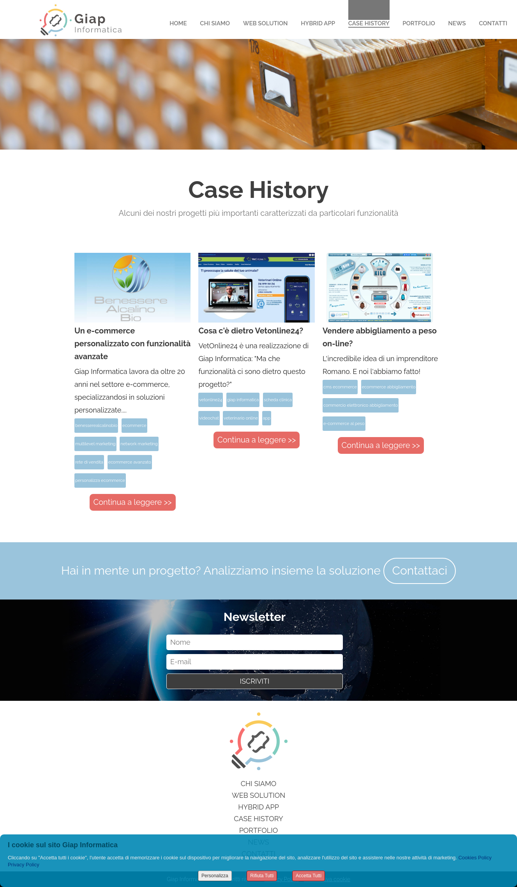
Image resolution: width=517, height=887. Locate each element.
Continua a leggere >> (133, 502)
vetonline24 (210, 399)
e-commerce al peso (344, 423)
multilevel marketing (95, 443)
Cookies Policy (474, 858)
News (457, 23)
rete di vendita (89, 462)
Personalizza (214, 875)
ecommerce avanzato (129, 462)
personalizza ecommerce (100, 480)
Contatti (493, 23)
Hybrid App (318, 23)
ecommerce (134, 425)
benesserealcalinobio (96, 425)
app (267, 418)
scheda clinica (278, 399)
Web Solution (265, 23)
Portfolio (418, 23)
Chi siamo (259, 783)
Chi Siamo (215, 23)
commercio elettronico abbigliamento (360, 405)
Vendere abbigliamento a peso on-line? (380, 337)
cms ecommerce (340, 387)
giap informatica (243, 399)
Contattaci (419, 570)
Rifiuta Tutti (261, 875)
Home (178, 23)
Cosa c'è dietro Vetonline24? (250, 330)
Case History (369, 23)
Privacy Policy (23, 865)
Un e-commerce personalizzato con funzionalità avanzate (132, 343)
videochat (209, 418)
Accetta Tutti (308, 875)
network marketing (138, 443)
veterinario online (241, 418)
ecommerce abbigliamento (389, 387)
